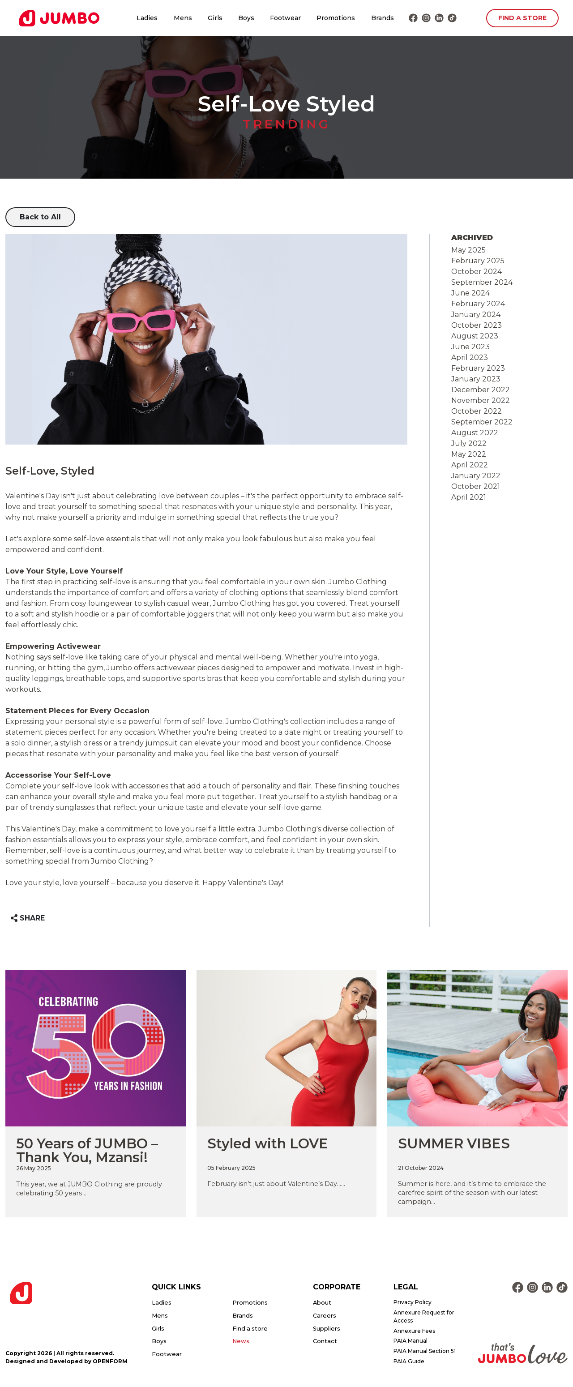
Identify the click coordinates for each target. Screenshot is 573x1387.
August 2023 (474, 336)
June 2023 (470, 346)
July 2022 (469, 443)
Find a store (250, 1328)
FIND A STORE (522, 18)
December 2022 (480, 389)
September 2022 (482, 422)
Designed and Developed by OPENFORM (66, 1361)
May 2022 (468, 454)
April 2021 (468, 497)
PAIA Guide (408, 1361)
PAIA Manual (410, 1340)
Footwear (285, 18)
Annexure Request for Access (423, 1316)
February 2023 (478, 368)
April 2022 (469, 465)
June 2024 (470, 293)
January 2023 (475, 379)
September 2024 (482, 282)
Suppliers (326, 1328)
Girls (215, 18)
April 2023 (469, 357)
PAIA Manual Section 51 (424, 1351)
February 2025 (478, 261)
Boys (246, 18)
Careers (324, 1315)
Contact (325, 1341)
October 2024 (476, 271)
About (322, 1302)
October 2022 (476, 411)
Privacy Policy (412, 1302)
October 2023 (476, 325)
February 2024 (478, 304)
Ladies (147, 18)
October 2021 (475, 486)
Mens (183, 18)
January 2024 (475, 314)
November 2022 (480, 400)
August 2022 (474, 432)
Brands (382, 18)
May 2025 (468, 250)
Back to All (40, 217)
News (240, 1341)
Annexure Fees (414, 1330)
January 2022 (475, 475)
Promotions (335, 18)
